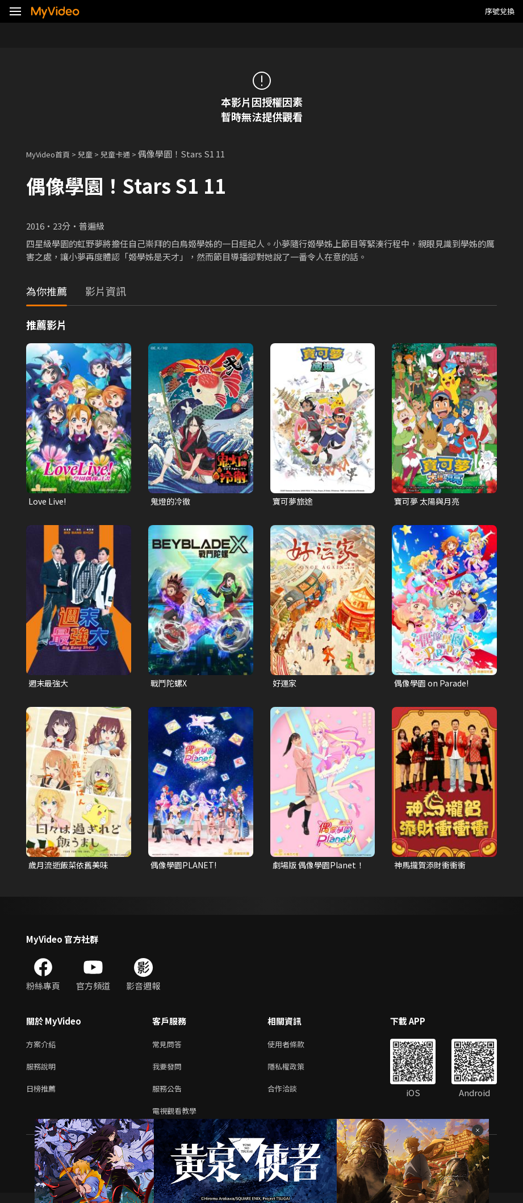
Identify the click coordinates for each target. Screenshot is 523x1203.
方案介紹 (43, 1048)
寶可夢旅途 (294, 501)
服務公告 (169, 1096)
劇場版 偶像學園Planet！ (303, 867)
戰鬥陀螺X (170, 684)
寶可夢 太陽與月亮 (429, 501)
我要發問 (169, 1072)
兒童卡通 (128, 154)
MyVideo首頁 (52, 154)
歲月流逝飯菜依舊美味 (71, 867)
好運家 (285, 684)
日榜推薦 (43, 1096)
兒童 (94, 154)
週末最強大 (49, 684)
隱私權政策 (295, 1072)
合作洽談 (291, 1096)
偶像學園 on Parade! (433, 684)
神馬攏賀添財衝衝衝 (432, 867)
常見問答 (169, 1048)
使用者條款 (295, 1048)
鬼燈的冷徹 (171, 501)
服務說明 (43, 1072)
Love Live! (48, 501)
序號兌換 (499, 11)
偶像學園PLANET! (185, 867)
